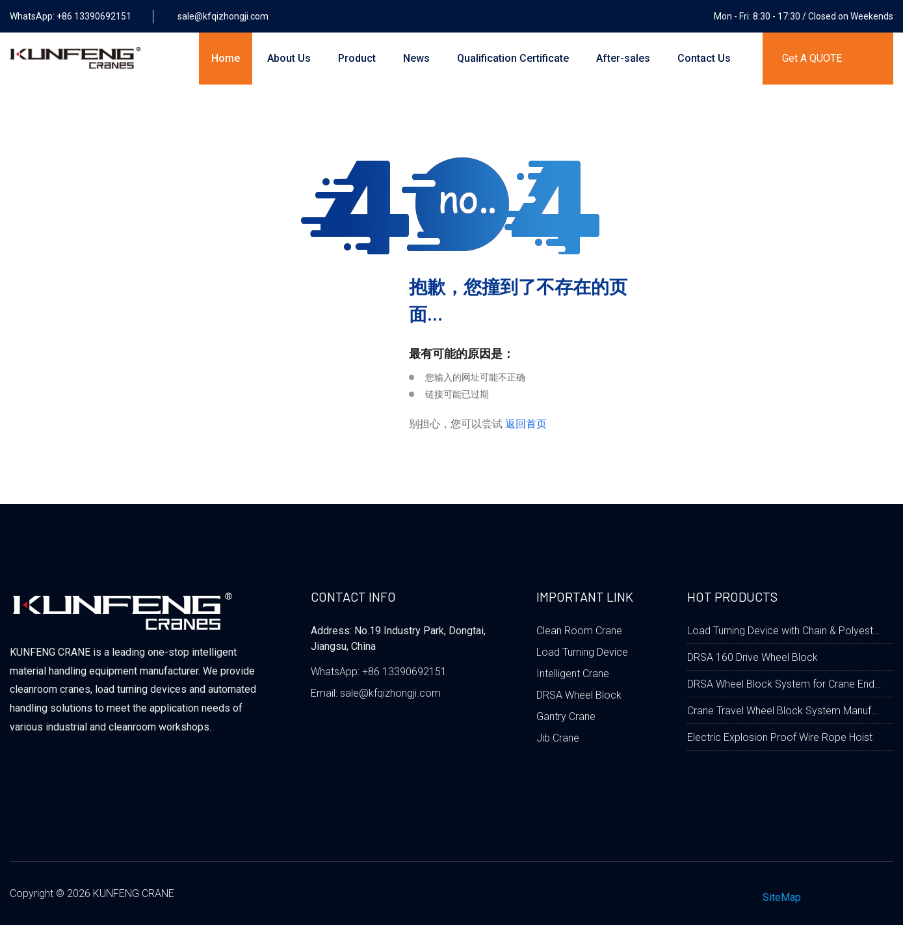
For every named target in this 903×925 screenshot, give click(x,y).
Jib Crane (557, 738)
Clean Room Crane (579, 630)
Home (225, 58)
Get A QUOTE (812, 58)
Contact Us (704, 58)
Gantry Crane (565, 716)
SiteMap (782, 897)
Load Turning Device (582, 652)
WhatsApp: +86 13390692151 (379, 671)
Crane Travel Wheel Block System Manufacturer (785, 710)
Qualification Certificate (513, 58)
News (416, 58)
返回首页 (526, 424)
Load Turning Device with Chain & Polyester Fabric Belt (785, 630)
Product (357, 58)
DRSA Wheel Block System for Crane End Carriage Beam (785, 684)
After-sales (623, 58)
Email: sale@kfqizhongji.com (376, 693)
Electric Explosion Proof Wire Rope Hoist (779, 737)
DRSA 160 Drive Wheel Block (752, 657)
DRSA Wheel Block (579, 695)
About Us (289, 58)
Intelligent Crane (572, 673)
